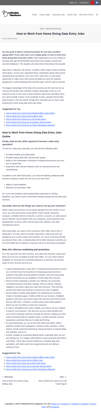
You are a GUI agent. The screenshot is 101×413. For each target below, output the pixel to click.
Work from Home (86, 15)
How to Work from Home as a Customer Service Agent (28, 122)
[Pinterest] (92, 3)
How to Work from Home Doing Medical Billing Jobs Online (30, 113)
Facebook (84, 404)
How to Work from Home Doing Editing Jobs (24, 116)
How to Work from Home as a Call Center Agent (26, 119)
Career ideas (44, 15)
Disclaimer (55, 407)
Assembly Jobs (58, 15)
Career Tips (72, 15)
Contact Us (84, 3)
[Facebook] (97, 3)
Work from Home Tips (53, 28)
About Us (73, 3)
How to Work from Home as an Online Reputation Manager (30, 125)
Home (34, 15)
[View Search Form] (97, 14)
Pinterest (75, 404)
